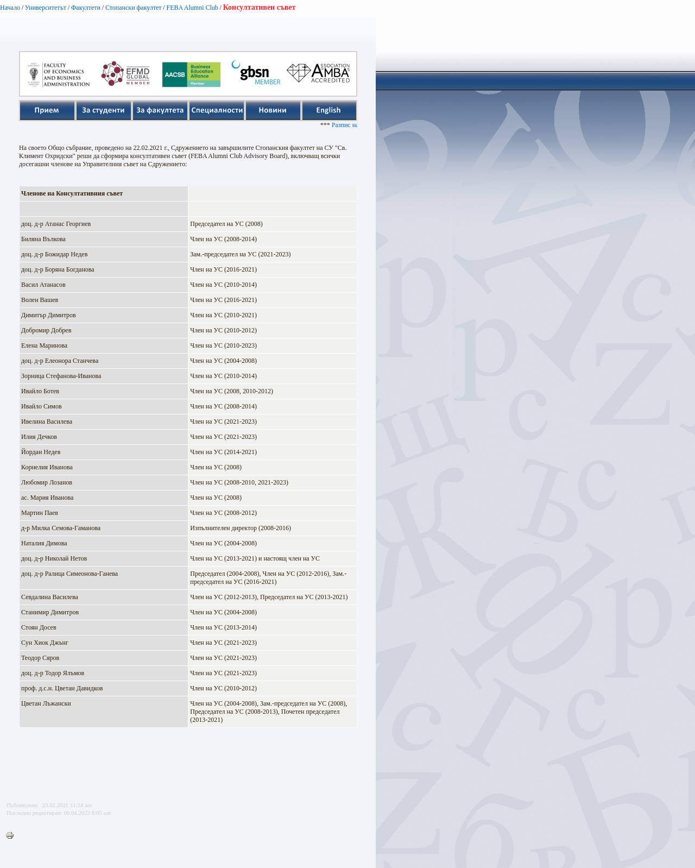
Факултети (85, 7)
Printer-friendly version (12, 836)
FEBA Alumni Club (192, 7)
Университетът (45, 7)
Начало (10, 7)
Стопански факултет (133, 7)
